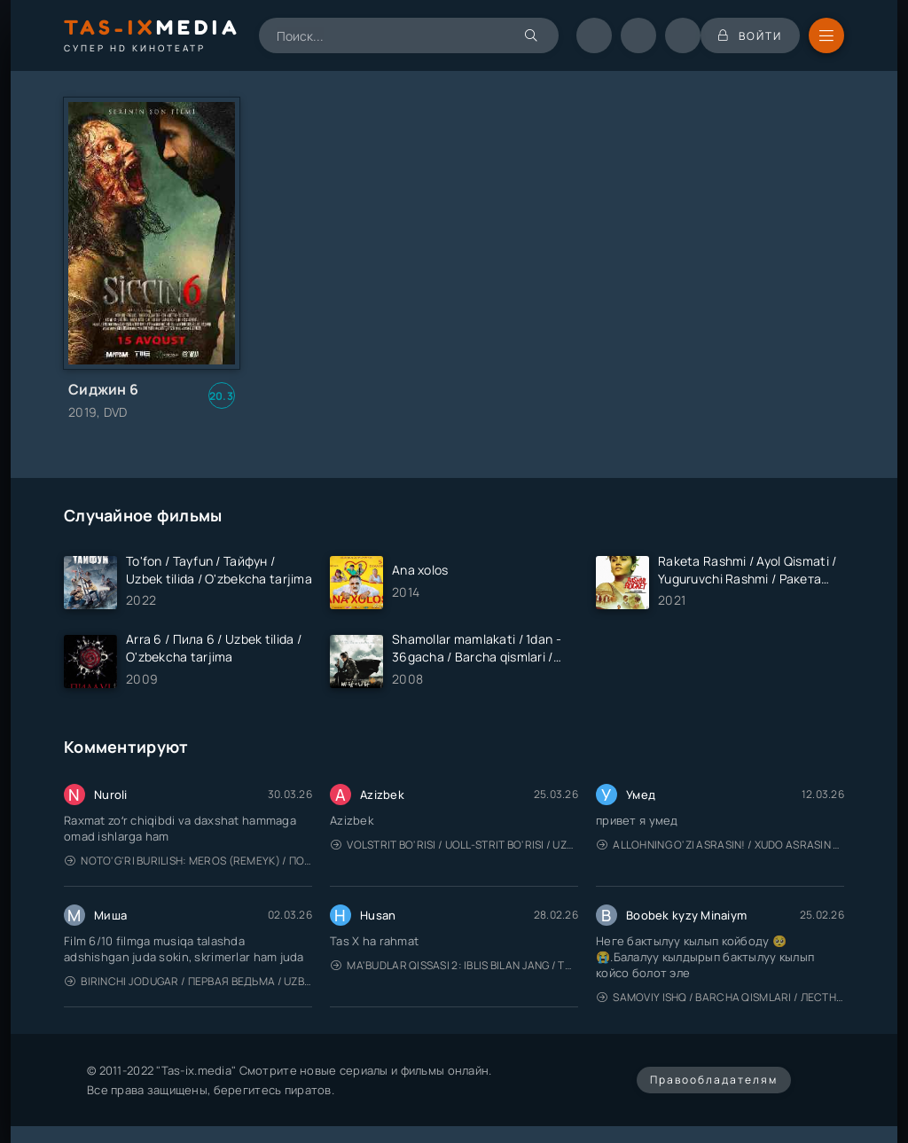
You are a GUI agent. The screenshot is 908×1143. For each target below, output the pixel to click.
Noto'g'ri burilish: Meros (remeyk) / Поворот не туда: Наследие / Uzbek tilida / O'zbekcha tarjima (188, 860)
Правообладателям (714, 1079)
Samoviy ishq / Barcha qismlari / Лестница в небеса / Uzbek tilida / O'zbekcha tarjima (720, 997)
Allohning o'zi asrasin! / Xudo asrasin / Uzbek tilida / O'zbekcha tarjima (720, 844)
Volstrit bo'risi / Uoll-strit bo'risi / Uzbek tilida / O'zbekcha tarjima (454, 844)
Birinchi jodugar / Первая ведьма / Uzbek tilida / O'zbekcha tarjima (188, 981)
